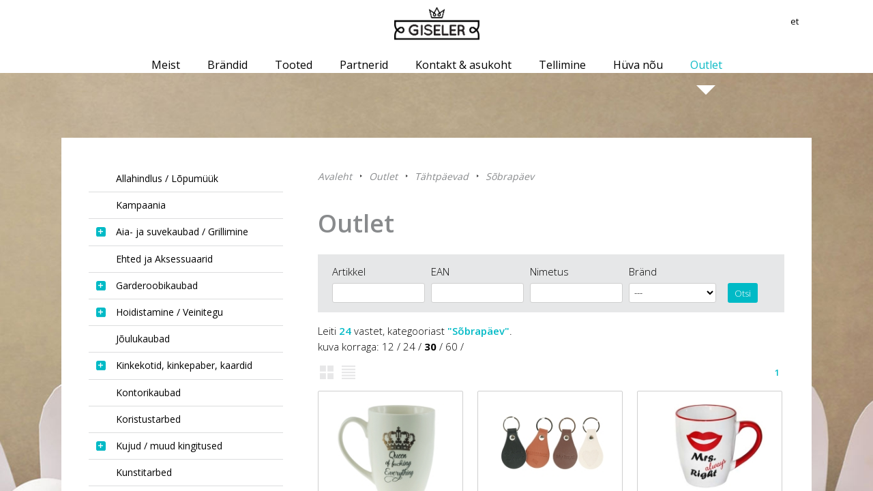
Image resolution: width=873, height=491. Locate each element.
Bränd (643, 271)
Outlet (383, 176)
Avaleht (335, 176)
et (806, 24)
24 (409, 346)
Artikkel (349, 271)
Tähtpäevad (442, 176)
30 (430, 346)
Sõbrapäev (510, 176)
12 (388, 346)
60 (451, 346)
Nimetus (549, 271)
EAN (440, 271)
